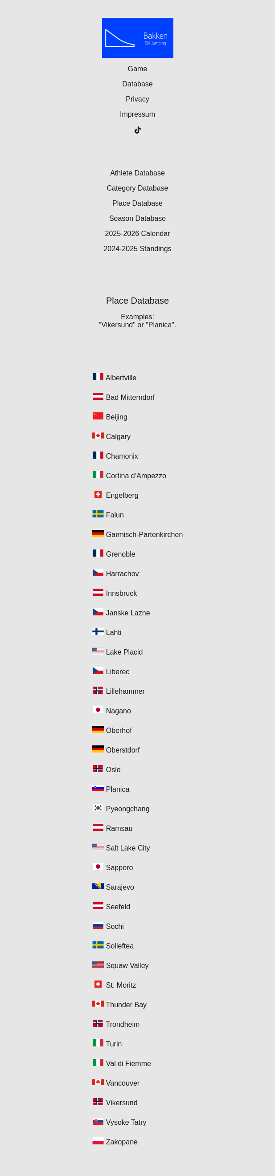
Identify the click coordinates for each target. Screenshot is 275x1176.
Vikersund (122, 1103)
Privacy (137, 99)
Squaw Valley (127, 965)
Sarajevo (120, 887)
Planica (117, 789)
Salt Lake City (128, 848)
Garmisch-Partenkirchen (144, 534)
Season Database (137, 218)
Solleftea (120, 946)
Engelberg (122, 495)
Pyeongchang (128, 809)
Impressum (137, 114)
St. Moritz (121, 985)
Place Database (137, 203)
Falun (115, 515)
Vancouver (123, 1083)
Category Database (137, 188)
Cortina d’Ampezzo (136, 476)
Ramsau (119, 828)
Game (138, 69)
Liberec (117, 671)
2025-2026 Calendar (137, 233)
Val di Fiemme (128, 1063)
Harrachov (122, 574)
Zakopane (122, 1142)
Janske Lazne (128, 613)
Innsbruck (121, 593)
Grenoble (120, 554)
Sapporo (119, 867)
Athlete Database (137, 173)
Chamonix (122, 456)
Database (137, 84)
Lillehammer (125, 691)
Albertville (121, 378)
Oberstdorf (123, 750)
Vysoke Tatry (126, 1122)
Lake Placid (124, 652)
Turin (114, 1044)
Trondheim (123, 1024)
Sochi (115, 926)
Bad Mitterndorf (130, 397)
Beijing (116, 417)
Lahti (114, 632)
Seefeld (118, 907)
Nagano (118, 711)
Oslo (113, 769)
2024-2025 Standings (137, 248)
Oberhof (119, 730)
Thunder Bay (126, 1005)
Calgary (118, 436)
